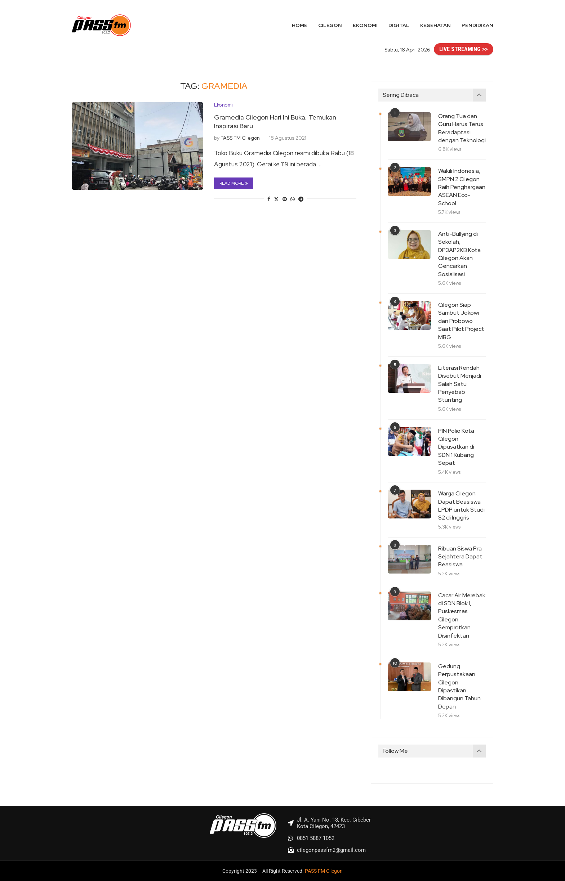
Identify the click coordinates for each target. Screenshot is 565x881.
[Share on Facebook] (268, 199)
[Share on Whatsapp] (292, 199)
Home (299, 25)
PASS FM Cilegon (240, 138)
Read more (233, 183)
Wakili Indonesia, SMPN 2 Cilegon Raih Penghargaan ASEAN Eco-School (461, 187)
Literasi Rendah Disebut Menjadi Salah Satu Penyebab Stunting (459, 384)
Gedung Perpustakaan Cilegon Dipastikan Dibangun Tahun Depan (459, 686)
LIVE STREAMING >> (463, 49)
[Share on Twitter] (276, 199)
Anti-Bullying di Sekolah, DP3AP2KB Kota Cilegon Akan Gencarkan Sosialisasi (459, 254)
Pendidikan (477, 25)
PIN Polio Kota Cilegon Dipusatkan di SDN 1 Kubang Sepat (456, 447)
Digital (398, 25)
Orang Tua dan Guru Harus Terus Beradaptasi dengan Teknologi (462, 128)
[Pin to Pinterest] (284, 199)
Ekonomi (365, 25)
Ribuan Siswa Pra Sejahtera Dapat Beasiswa (460, 556)
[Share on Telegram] (300, 199)
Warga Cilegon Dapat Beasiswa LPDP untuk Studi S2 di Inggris (461, 505)
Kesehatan (435, 25)
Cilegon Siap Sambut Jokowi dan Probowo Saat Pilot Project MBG (461, 321)
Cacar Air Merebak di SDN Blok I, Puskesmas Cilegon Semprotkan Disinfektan (461, 615)
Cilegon (330, 25)
